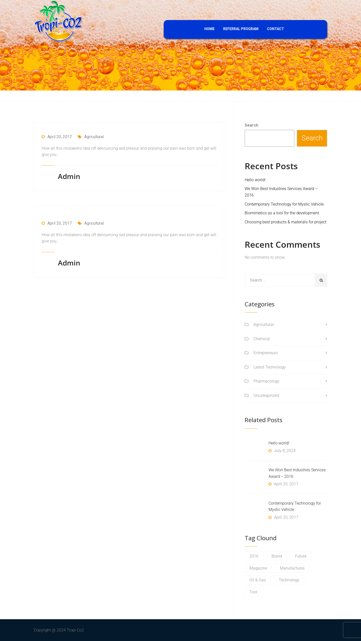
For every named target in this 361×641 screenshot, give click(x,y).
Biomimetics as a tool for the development (282, 213)
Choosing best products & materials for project (285, 222)
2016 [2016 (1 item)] (253, 556)
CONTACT (275, 29)
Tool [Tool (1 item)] (253, 592)
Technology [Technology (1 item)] (289, 580)
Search (251, 125)
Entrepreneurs (265, 352)
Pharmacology (266, 381)
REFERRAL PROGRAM (240, 29)
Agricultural (91, 136)
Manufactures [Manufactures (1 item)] (292, 568)
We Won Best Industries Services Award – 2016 (297, 473)
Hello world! (255, 179)
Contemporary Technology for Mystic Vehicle (284, 204)
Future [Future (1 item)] (300, 556)
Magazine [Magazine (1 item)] (258, 568)
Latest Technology (269, 367)
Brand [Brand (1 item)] (277, 556)
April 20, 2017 (57, 136)
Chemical (261, 338)
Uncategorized (266, 395)
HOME (209, 29)
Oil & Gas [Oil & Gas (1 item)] (257, 580)
